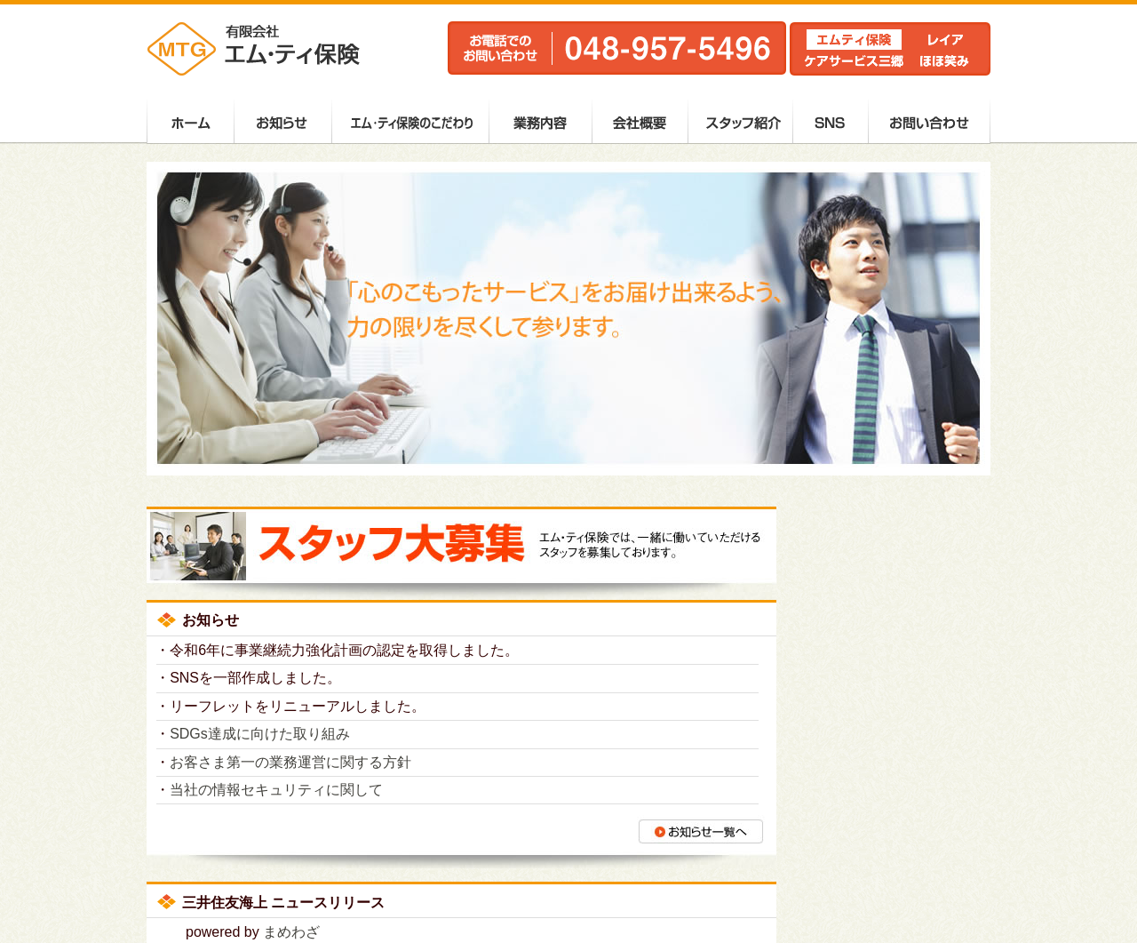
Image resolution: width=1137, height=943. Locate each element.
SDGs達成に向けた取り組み (260, 733)
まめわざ (291, 931)
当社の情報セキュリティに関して (276, 789)
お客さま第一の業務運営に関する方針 (290, 762)
